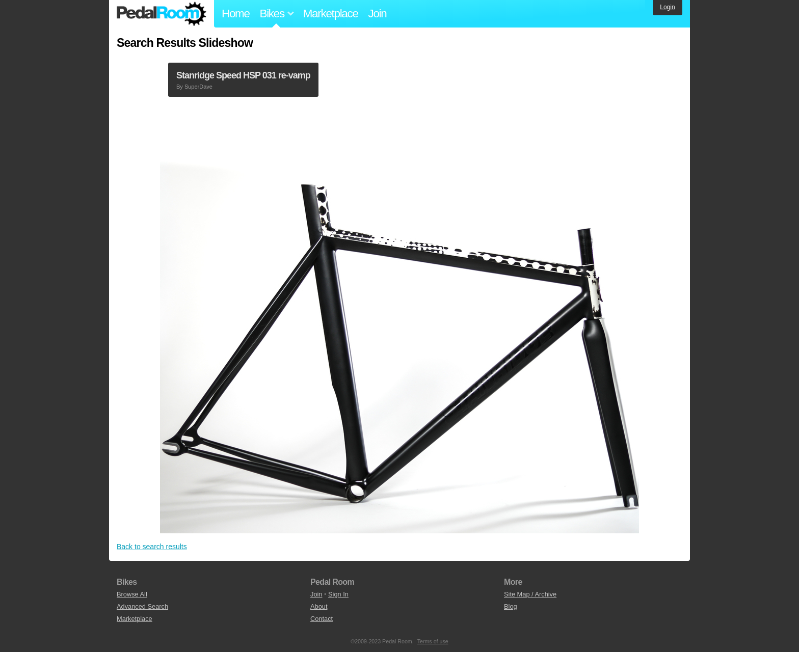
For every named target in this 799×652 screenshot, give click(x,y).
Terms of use (432, 641)
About (318, 606)
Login (667, 7)
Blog (510, 606)
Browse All (132, 594)
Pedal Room (161, 14)
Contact (321, 618)
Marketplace (330, 13)
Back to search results (152, 546)
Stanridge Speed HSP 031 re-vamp (243, 75)
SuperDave (198, 87)
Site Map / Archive (530, 594)
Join (377, 13)
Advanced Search (142, 606)
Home (236, 13)
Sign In (338, 594)
